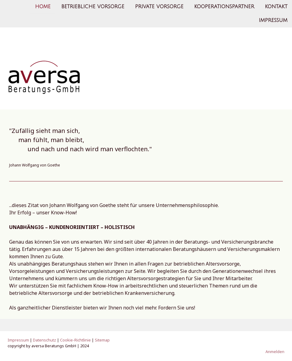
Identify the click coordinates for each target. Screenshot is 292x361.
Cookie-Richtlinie (75, 340)
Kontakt (276, 6)
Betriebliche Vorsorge (92, 6)
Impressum (273, 21)
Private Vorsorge (159, 6)
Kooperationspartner (224, 6)
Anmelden (274, 351)
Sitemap (102, 340)
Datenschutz (44, 340)
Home (43, 6)
